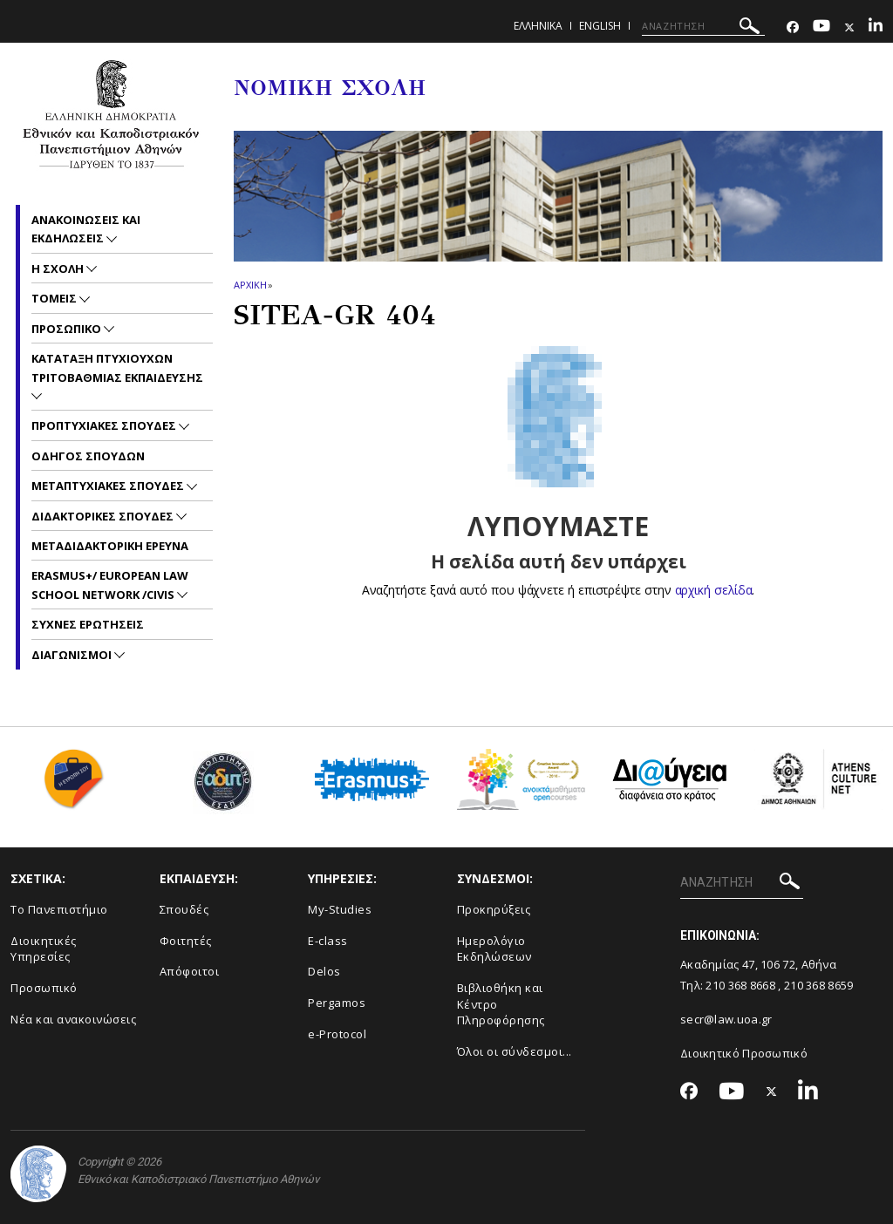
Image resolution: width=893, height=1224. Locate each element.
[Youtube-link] (821, 27)
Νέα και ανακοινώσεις (73, 1019)
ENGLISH (600, 25)
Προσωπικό (44, 988)
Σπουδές (184, 909)
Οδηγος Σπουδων (88, 456)
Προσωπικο (67, 329)
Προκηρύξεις (494, 909)
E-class (328, 941)
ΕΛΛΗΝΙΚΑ (538, 25)
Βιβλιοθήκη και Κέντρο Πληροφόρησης (501, 1004)
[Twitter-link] (849, 27)
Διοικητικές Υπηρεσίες (43, 949)
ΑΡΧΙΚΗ (250, 284)
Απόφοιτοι (190, 971)
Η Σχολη (58, 268)
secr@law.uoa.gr (726, 1019)
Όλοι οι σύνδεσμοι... (514, 1051)
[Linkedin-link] (876, 27)
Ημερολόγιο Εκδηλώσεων (494, 949)
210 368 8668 (740, 985)
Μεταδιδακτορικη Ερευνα (109, 546)
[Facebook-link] (793, 27)
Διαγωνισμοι (72, 655)
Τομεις (55, 298)
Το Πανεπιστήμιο (59, 909)
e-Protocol (337, 1034)
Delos (324, 971)
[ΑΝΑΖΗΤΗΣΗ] (703, 26)
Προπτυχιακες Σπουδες (105, 425)
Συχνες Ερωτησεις (87, 624)
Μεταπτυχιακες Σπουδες (109, 485)
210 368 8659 (819, 985)
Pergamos (336, 1002)
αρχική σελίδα (713, 589)
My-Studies (340, 909)
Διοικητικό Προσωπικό (744, 1053)
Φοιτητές (186, 941)
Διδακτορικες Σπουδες (103, 516)
